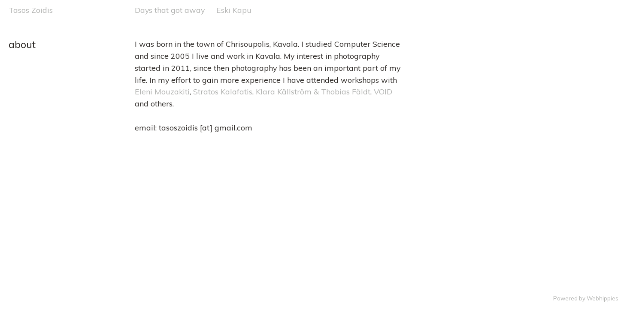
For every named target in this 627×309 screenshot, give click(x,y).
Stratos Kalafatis (222, 91)
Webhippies (602, 298)
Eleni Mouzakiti (162, 91)
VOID (383, 91)
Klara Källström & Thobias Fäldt (313, 91)
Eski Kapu (233, 10)
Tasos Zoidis (31, 10)
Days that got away (170, 10)
